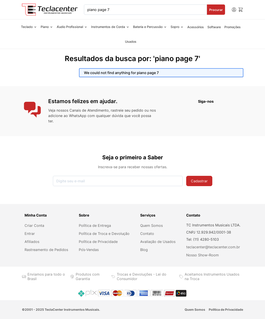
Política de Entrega (95, 225)
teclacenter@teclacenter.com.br (213, 247)
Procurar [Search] (216, 10)
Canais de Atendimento (89, 110)
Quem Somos (151, 225)
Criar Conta (34, 225)
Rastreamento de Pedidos (46, 249)
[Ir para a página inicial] (50, 9)
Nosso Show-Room (202, 255)
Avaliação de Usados (157, 241)
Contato (147, 233)
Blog (144, 249)
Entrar (30, 233)
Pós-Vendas (89, 249)
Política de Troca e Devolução (104, 233)
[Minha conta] (234, 9)
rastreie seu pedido (127, 110)
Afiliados (32, 241)
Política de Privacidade (98, 241)
